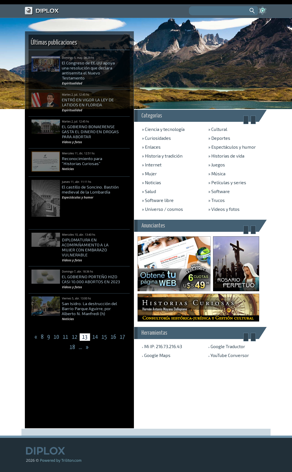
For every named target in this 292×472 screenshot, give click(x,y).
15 (105, 337)
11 (66, 337)
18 (73, 347)
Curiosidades (156, 138)
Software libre (158, 200)
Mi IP (162, 346)
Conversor (228, 355)
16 (114, 337)
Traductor (226, 346)
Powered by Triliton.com (60, 460)
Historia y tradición (162, 155)
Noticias (151, 182)
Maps (156, 355)
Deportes (219, 138)
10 (57, 337)
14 (95, 337)
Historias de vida (226, 155)
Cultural (217, 129)
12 (75, 337)
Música (216, 173)
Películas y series (227, 182)
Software (219, 191)
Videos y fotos (224, 209)
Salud (149, 191)
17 (122, 337)
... (81, 347)
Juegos (216, 164)
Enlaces (151, 147)
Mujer (149, 173)
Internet (152, 164)
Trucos (216, 200)
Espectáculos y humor (232, 147)
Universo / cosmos (162, 209)
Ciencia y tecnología (163, 129)
